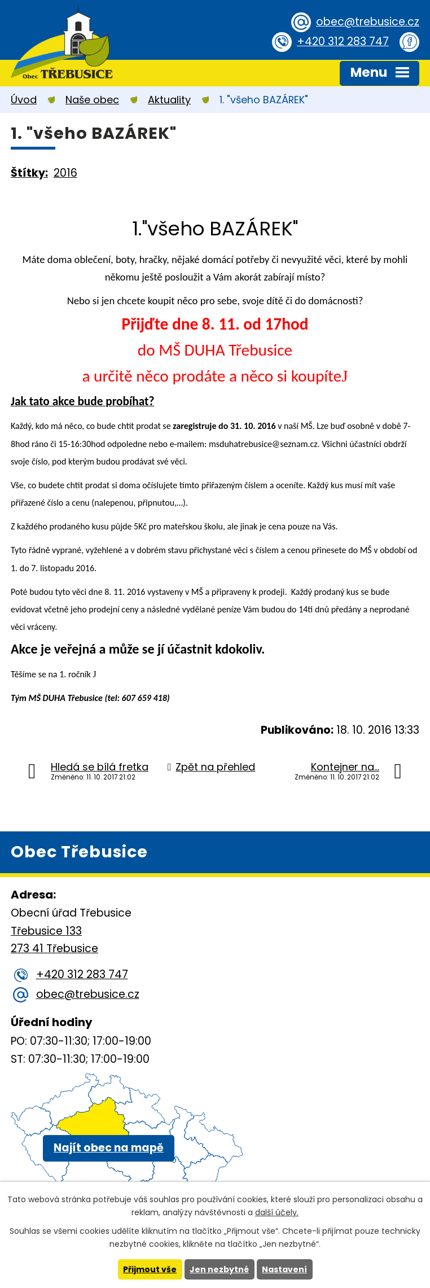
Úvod (24, 100)
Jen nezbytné (219, 1269)
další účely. (277, 1212)
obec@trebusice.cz (367, 21)
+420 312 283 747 (343, 41)
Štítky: (29, 173)
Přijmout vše (150, 1269)
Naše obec (92, 100)
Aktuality (169, 100)
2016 (65, 173)
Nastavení (284, 1269)
